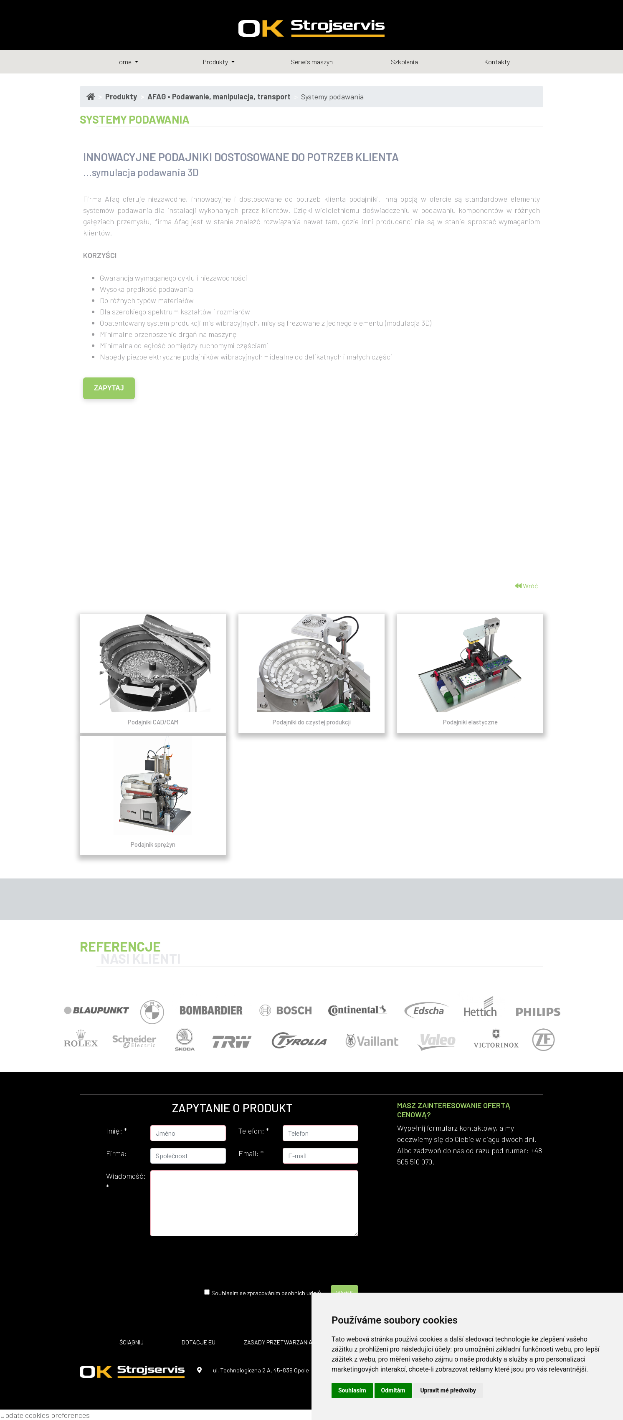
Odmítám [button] (393, 1390)
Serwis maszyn (312, 62)
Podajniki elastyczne (470, 722)
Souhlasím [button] (352, 1390)
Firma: (116, 1153)
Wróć (526, 586)
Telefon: (253, 1130)
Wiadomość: (125, 1181)
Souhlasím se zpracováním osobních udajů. (266, 1292)
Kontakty (497, 62)
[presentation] (246, 1259)
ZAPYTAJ (109, 388)
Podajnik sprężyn (153, 844)
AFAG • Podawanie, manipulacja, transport (219, 96)
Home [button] (123, 62)
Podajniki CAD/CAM (153, 722)
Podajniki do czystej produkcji (312, 722)
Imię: (116, 1130)
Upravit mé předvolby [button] (448, 1390)
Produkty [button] (216, 62)
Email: (250, 1153)
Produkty (121, 96)
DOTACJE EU (198, 1342)
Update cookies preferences (45, 1415)
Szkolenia (404, 62)
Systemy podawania (332, 96)
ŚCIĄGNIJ (131, 1342)
